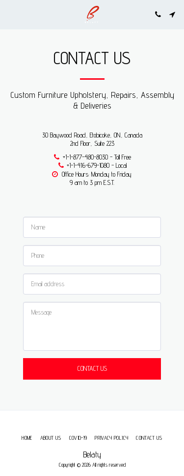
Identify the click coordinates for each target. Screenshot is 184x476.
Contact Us (92, 368)
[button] (10, 14)
